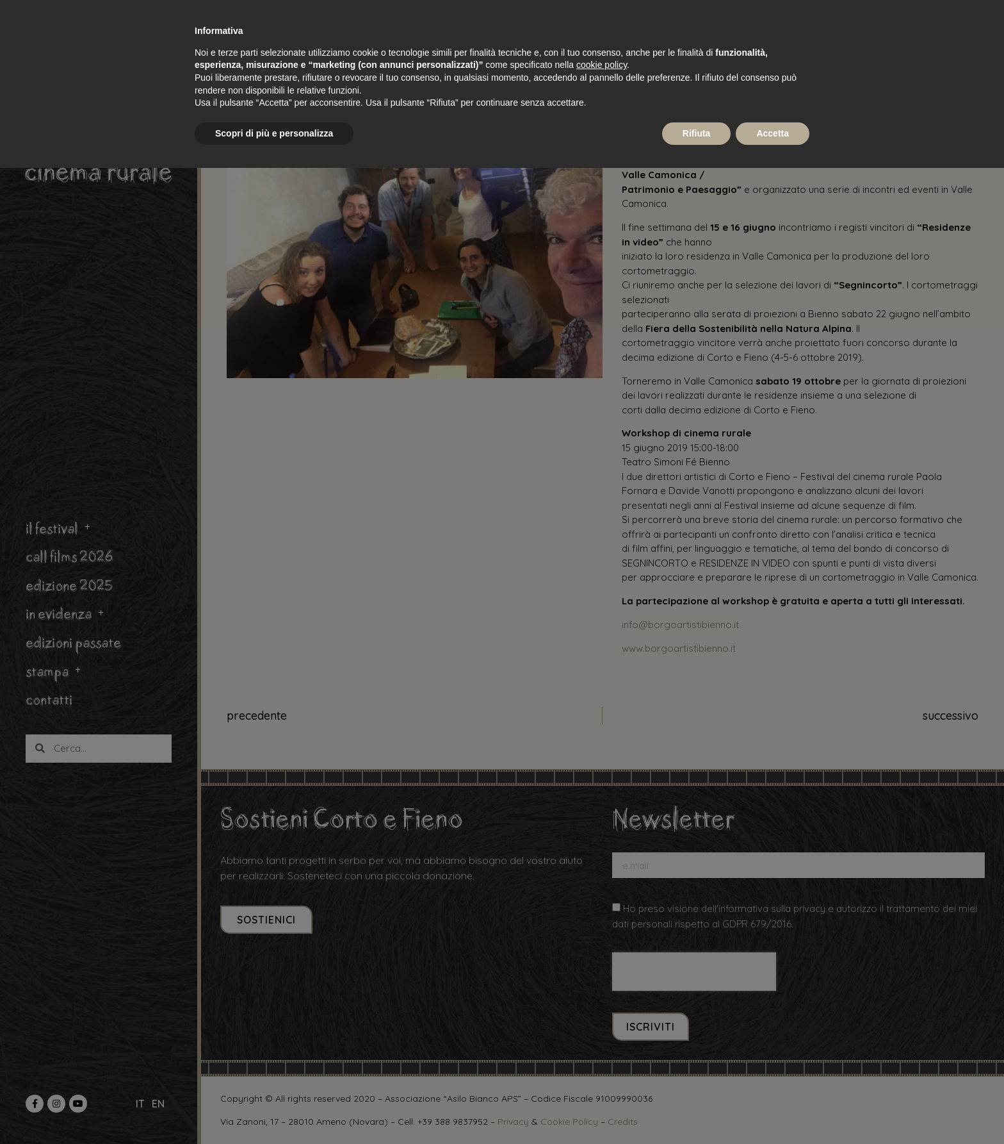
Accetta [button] (772, 133)
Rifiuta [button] (697, 133)
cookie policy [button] (601, 65)
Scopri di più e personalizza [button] (274, 133)
